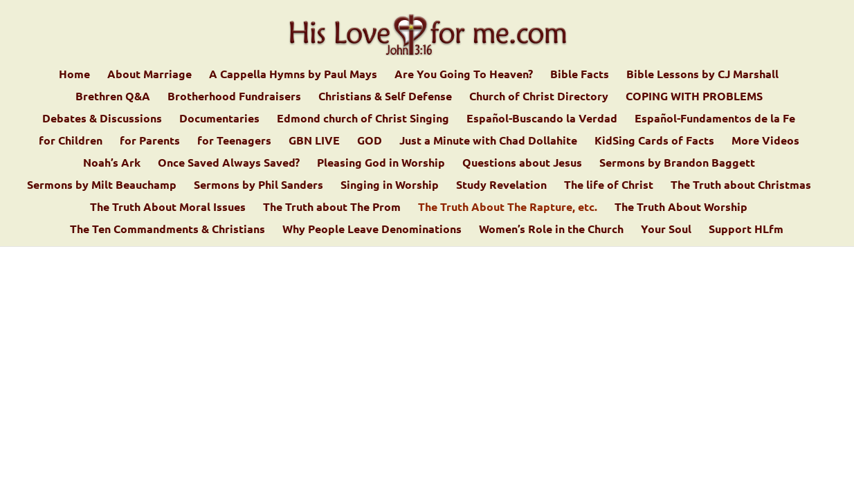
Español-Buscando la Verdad (541, 119)
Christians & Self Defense (385, 97)
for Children (70, 141)
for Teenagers (234, 141)
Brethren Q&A (112, 97)
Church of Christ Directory (538, 97)
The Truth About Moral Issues (168, 208)
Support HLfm (746, 230)
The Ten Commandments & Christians (167, 230)
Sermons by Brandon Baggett (677, 163)
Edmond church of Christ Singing (363, 119)
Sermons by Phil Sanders (258, 186)
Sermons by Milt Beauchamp (101, 186)
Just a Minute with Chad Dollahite (488, 141)
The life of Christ (608, 186)
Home (74, 75)
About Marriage (149, 75)
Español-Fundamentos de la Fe (715, 119)
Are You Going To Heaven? (463, 75)
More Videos (765, 141)
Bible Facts (579, 75)
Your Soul (666, 230)
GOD (369, 141)
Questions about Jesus (522, 163)
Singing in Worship (389, 186)
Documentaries (219, 119)
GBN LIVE (314, 141)
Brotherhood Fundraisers (234, 97)
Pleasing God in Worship (381, 163)
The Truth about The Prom (332, 208)
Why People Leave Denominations (372, 230)
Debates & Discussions (102, 119)
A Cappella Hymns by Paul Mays (293, 75)
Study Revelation (501, 186)
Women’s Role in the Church (551, 230)
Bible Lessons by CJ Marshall (702, 75)
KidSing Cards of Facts (654, 141)
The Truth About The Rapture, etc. (507, 208)
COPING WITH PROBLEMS (694, 97)
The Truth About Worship (681, 208)
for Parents (150, 141)
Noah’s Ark (111, 163)
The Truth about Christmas (741, 186)
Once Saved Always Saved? (229, 163)
